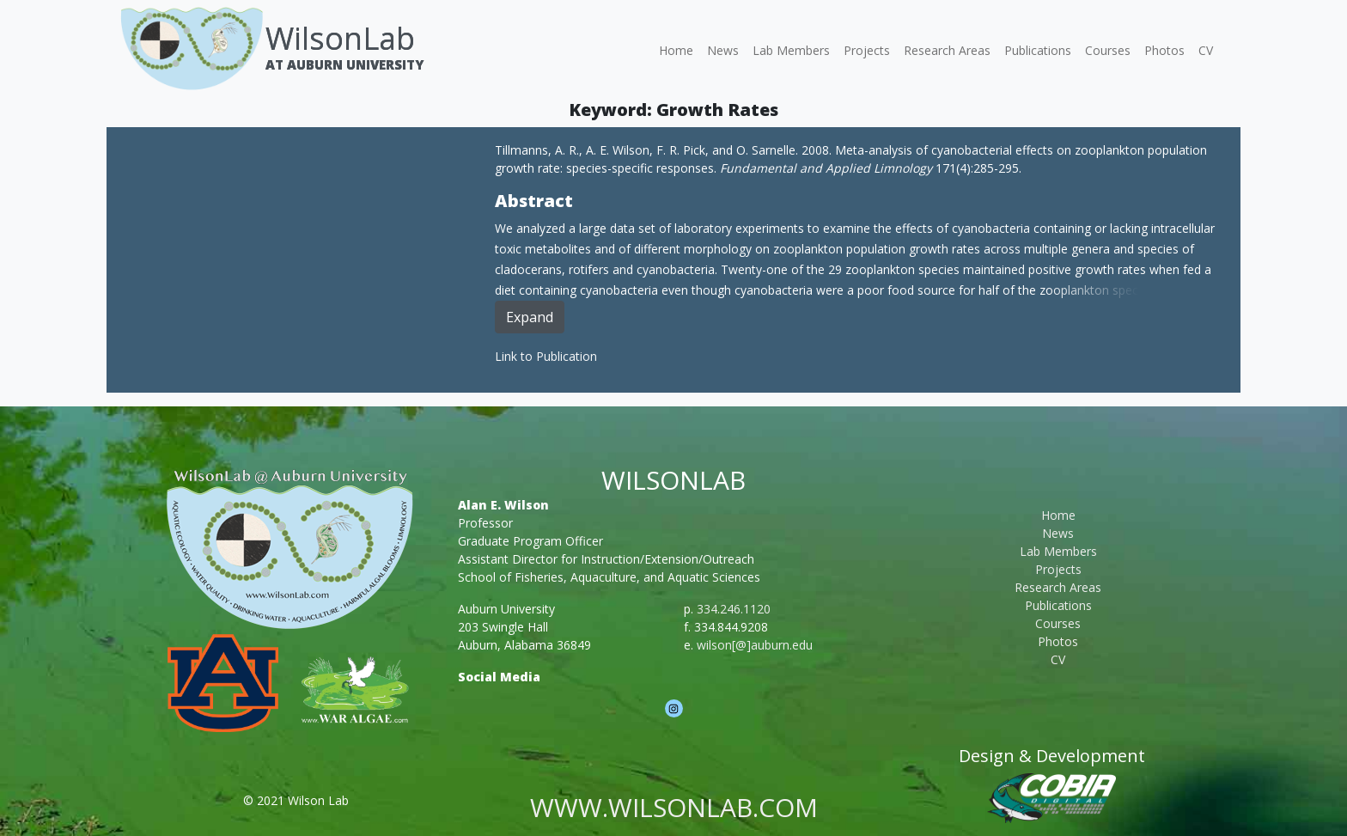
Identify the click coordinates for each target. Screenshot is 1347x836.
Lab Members (791, 50)
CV (1205, 50)
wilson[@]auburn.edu (755, 645)
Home (676, 50)
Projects (867, 50)
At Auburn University (344, 64)
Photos (1164, 50)
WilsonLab (340, 38)
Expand (529, 317)
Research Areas (947, 50)
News (723, 50)
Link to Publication (546, 356)
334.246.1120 (734, 609)
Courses (1108, 50)
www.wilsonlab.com (674, 807)
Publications (1037, 50)
